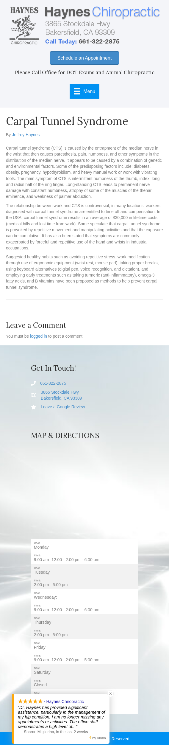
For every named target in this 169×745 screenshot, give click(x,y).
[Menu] (84, 91)
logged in (38, 336)
